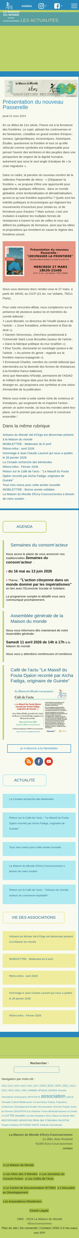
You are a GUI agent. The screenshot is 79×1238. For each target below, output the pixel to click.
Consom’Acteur (40, 1102)
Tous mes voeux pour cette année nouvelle (31, 485)
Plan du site (9, 1228)
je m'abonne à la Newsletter (39, 748)
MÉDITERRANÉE (10, 1120)
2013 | (11, 1086)
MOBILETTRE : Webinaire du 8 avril (27, 444)
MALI (72, 1116)
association (53, 1096)
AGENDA (25, 526)
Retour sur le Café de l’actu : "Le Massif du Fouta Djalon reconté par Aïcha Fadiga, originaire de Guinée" (36, 476)
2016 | (30, 1086)
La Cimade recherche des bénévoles (27, 462)
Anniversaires (20, 1097)
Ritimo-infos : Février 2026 (20, 466)
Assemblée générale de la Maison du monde (37, 618)
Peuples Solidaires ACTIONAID (16, 1125)
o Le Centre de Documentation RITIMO (29, 1187)
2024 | (11, 1090)
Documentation (45, 1107)
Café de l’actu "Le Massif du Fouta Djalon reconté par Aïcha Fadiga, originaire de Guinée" (42, 675)
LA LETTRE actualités (13, 1115)
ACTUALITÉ (24, 780)
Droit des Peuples (61, 1107)
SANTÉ (35, 1125)
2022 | (73, 1086)
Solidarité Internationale (51, 1125)
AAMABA (32, 1090)
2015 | (24, 1086)
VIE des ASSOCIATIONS (33, 917)
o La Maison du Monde (18, 1165)
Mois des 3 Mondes (45, 1120)
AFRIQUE (42, 1090)
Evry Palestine (33, 1111)
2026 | (24, 1090)
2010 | (5, 1086)
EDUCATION (20, 1111)
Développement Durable (25, 1107)
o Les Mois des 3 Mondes (20, 1174)
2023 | (4, 1090)
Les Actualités (39, 20)
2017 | (37, 1086)
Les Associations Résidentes (22, 1201)
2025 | (18, 1090)
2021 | (66, 1085)
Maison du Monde (60, 1116)
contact (68, 1148)
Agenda (27, 6)
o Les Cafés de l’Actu (39, 1178)
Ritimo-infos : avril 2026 (18, 448)
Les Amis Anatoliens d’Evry (39, 1116)
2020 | (58, 1085)
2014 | (17, 1086)
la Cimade (72, 1111)
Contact (45, 1228)
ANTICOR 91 (34, 1097)
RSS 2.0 (59, 1228)
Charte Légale (39, 1210)
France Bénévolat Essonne (54, 1111)
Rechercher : (39, 1063)
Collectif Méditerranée (21, 1102)
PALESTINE (63, 1120)
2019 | (50, 1085)
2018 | (43, 1085)
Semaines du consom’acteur (39, 544)
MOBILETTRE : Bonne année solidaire (29, 489)
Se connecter (29, 1228)
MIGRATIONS (26, 1120)
